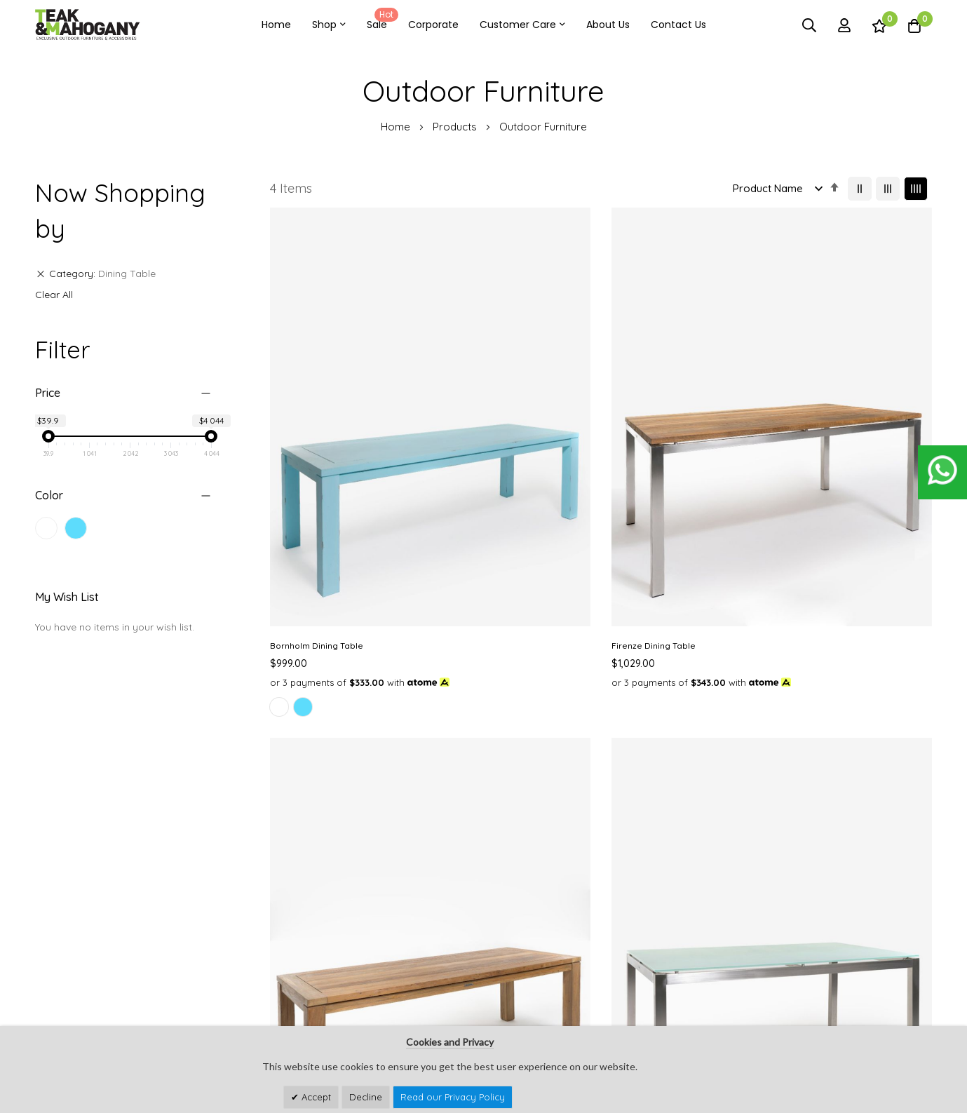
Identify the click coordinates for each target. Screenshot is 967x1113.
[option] (279, 513)
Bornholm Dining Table (316, 436)
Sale (380, 20)
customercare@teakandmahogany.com (128, 1000)
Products (456, 126)
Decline (365, 1096)
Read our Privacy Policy (452, 1096)
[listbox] (345, 515)
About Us (608, 25)
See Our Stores (69, 972)
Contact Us (678, 25)
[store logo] (87, 25)
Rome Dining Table (821, 436)
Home (276, 25)
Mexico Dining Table (652, 436)
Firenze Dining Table (482, 436)
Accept (315, 1096)
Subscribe (911, 995)
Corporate (433, 25)
